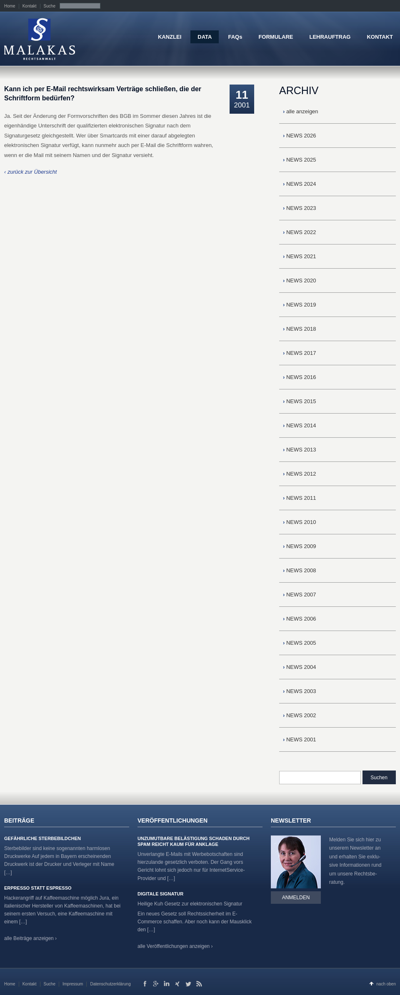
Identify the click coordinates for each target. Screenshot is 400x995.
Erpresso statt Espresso (38, 887)
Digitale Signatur (160, 893)
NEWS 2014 (299, 425)
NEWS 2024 (299, 184)
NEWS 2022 (299, 232)
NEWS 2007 (299, 594)
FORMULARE (275, 37)
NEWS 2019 (299, 305)
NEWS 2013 (299, 449)
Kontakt (29, 6)
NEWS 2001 (299, 739)
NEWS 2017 (299, 353)
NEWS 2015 (299, 401)
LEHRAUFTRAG (329, 37)
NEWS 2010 (299, 522)
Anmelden (296, 897)
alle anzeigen (300, 111)
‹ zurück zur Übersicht (30, 172)
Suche (49, 6)
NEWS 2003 (299, 691)
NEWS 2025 (299, 160)
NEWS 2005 (299, 643)
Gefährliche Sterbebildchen (42, 838)
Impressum (72, 984)
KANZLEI (169, 37)
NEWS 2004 (299, 667)
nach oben (386, 984)
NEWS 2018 (299, 329)
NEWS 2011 (299, 498)
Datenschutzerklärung (110, 984)
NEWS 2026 (299, 135)
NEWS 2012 (299, 474)
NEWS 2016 (299, 377)
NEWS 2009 (299, 546)
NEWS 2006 (299, 619)
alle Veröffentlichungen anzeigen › (175, 946)
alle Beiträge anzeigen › (30, 938)
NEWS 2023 (299, 208)
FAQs (235, 37)
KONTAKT (380, 37)
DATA (205, 37)
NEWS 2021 (299, 256)
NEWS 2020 (299, 280)
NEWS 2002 (299, 715)
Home (9, 6)
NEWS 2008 (299, 570)
